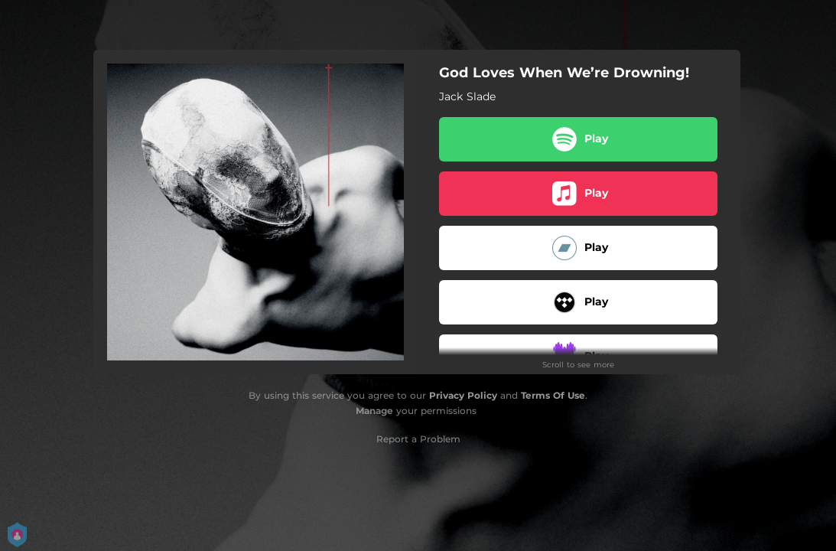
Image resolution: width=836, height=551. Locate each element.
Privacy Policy (463, 395)
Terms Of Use (553, 395)
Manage (374, 410)
